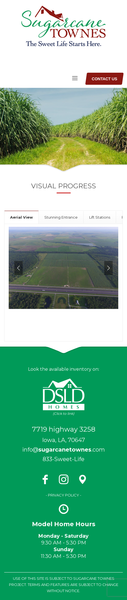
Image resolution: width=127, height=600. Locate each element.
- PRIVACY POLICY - (63, 495)
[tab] (21, 217)
